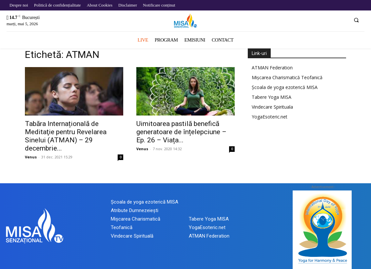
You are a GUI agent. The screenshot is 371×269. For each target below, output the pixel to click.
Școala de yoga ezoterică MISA (285, 87)
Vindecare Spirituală (132, 236)
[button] (356, 20)
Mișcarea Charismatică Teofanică (287, 77)
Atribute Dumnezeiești (134, 210)
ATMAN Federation (272, 67)
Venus (31, 156)
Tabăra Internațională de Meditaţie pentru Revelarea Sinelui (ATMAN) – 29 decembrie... (66, 136)
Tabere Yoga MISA (271, 97)
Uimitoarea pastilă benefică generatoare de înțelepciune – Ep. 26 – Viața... (181, 132)
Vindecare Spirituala (272, 107)
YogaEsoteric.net (269, 117)
